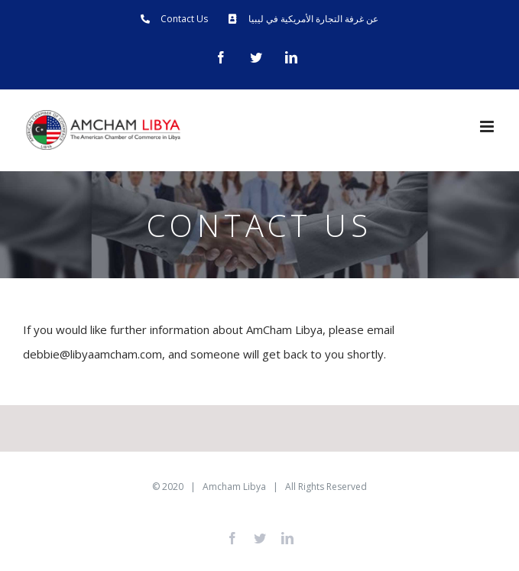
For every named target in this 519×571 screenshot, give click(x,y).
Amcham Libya (234, 486)
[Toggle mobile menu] (488, 126)
